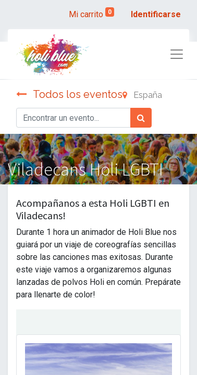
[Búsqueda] (141, 118)
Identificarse (156, 14)
